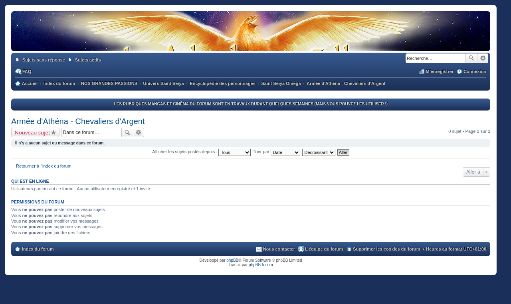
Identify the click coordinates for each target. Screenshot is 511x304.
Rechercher (471, 58)
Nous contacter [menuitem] (279, 249)
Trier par (276, 151)
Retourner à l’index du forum (43, 166)
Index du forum (37, 249)
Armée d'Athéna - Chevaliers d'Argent (78, 121)
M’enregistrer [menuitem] (440, 71)
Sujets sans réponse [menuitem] (43, 59)
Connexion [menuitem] (474, 71)
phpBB (232, 260)
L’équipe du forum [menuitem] (324, 249)
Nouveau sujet (32, 132)
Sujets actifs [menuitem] (88, 59)
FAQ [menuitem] (27, 71)
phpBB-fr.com (261, 265)
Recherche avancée (482, 58)
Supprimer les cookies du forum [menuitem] (386, 249)
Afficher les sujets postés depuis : (201, 151)
